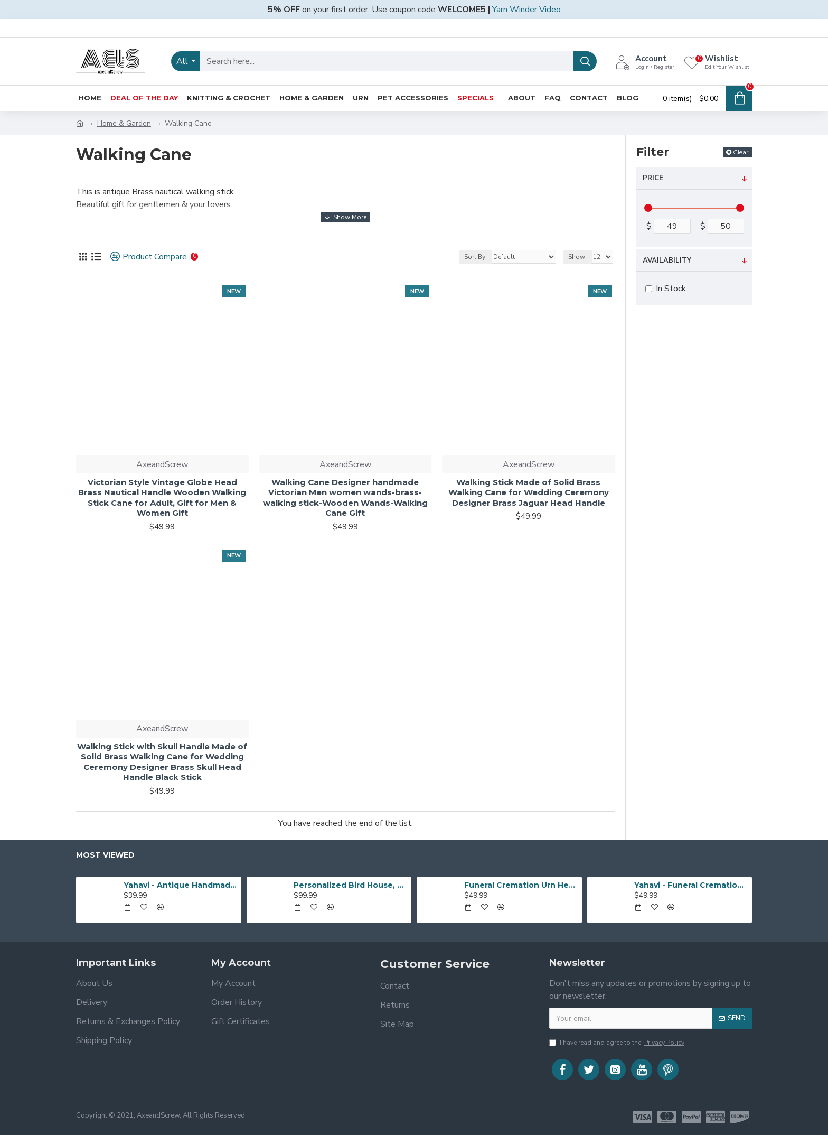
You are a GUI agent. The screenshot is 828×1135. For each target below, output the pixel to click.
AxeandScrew (162, 464)
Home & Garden (124, 123)
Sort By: (475, 257)
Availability (667, 260)
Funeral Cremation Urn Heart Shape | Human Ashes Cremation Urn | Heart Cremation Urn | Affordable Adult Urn (521, 885)
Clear (741, 152)
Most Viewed (105, 855)
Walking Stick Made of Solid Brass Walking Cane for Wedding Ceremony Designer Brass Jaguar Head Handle (528, 492)
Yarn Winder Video (526, 9)
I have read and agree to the (617, 1042)
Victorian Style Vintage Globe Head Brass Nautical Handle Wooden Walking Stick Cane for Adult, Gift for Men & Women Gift (162, 497)
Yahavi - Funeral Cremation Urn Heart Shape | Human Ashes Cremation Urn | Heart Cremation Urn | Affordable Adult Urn (691, 885)
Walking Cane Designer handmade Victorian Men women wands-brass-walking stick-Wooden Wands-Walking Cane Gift (345, 497)
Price (653, 178)
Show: (577, 257)
